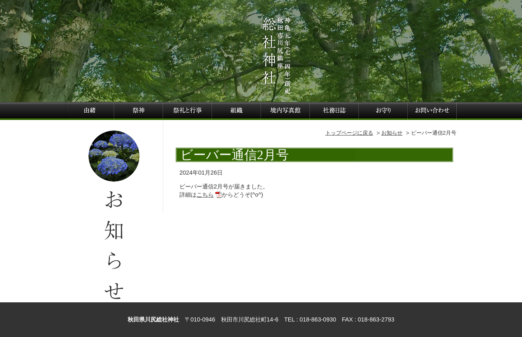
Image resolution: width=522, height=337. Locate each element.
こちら (205, 194)
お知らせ (392, 133)
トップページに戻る (349, 133)
